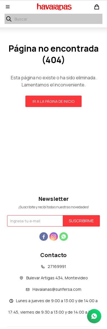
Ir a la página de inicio (53, 101)
